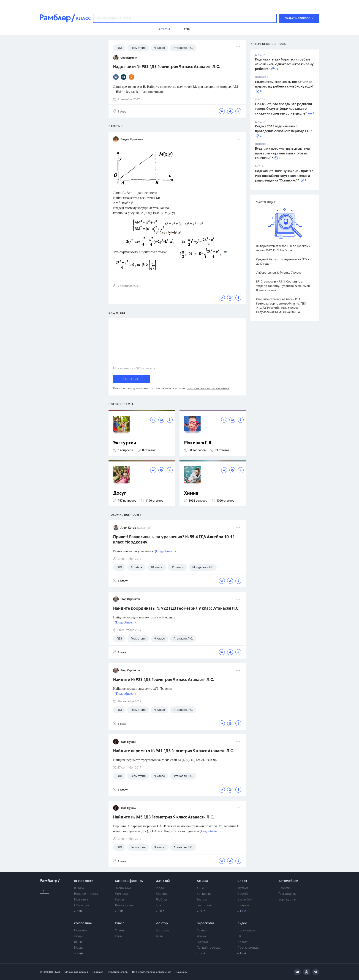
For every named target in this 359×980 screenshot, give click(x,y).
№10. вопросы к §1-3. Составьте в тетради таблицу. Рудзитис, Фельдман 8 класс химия (283, 286)
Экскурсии (124, 443)
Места (78, 947)
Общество (81, 905)
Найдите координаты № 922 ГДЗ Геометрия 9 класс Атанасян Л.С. (176, 609)
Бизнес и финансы (129, 881)
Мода (160, 888)
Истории (80, 930)
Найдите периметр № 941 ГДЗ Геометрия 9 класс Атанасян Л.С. (173, 751)
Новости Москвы (86, 893)
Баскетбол (245, 899)
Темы (118, 936)
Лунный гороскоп (209, 947)
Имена (201, 936)
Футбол (243, 888)
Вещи (78, 942)
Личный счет (124, 905)
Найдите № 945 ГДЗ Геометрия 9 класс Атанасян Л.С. (163, 817)
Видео (242, 923)
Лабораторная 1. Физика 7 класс (279, 272)
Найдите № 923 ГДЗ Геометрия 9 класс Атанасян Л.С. (163, 680)
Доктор (162, 923)
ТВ (239, 936)
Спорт (242, 881)
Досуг (119, 493)
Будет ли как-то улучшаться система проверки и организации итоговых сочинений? (282, 153)
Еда (158, 905)
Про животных (248, 947)
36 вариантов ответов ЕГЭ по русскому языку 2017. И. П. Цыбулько (283, 248)
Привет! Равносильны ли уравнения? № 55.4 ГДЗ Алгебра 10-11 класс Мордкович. (174, 539)
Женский (163, 881)
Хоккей (242, 893)
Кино (200, 888)
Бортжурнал (287, 899)
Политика (81, 899)
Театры (202, 899)
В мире (79, 888)
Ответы (120, 930)
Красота (162, 893)
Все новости (83, 881)
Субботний (83, 923)
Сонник (202, 930)
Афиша (202, 881)
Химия (191, 493)
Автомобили (288, 881)
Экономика (123, 888)
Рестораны (204, 905)
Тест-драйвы (287, 893)
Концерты (204, 893)
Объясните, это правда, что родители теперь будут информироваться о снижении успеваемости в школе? (283, 109)
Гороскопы (205, 923)
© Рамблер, (47, 972)
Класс (119, 923)
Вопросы (162, 930)
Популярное (246, 930)
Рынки (119, 899)
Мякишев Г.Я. (198, 443)
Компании (122, 893)
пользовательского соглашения (208, 388)
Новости (284, 888)
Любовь (162, 899)
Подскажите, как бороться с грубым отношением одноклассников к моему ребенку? (284, 64)
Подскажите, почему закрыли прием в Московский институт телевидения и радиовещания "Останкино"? (284, 176)
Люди (78, 936)
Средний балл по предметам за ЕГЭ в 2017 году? (282, 261)
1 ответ (120, 111)
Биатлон (243, 905)
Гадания (202, 942)
